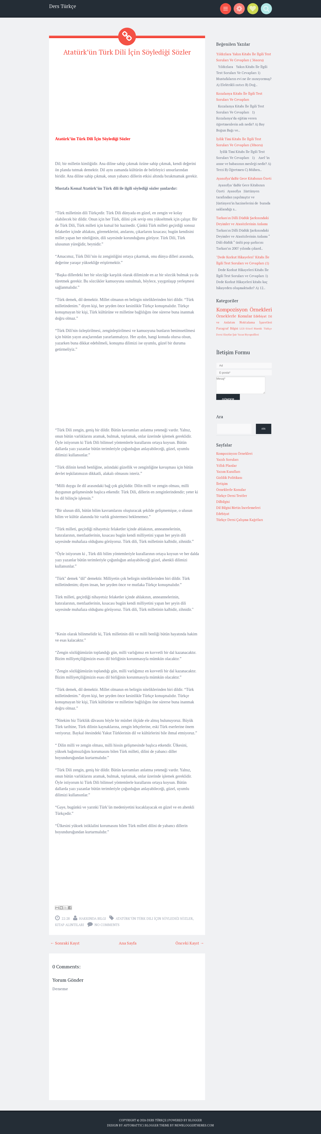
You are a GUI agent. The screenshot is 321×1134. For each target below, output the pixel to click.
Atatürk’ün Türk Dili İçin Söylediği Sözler (127, 52)
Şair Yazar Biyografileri (246, 334)
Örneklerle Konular (234, 316)
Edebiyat (260, 316)
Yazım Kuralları (228, 471)
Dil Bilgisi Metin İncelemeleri (238, 507)
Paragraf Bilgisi (227, 328)
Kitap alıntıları (69, 924)
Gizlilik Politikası (229, 477)
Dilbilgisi (223, 501)
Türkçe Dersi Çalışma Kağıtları (239, 519)
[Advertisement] (127, 92)
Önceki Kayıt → (189, 942)
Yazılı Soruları (227, 459)
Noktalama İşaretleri (255, 322)
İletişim (222, 483)
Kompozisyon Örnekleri (244, 309)
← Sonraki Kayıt (65, 942)
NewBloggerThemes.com (194, 1125)
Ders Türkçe (62, 6)
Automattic (133, 1125)
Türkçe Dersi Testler (231, 495)
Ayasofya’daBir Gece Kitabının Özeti (243, 178)
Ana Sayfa (127, 942)
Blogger (195, 1120)
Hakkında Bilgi (92, 918)
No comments (107, 924)
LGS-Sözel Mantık (251, 328)
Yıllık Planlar (226, 465)
